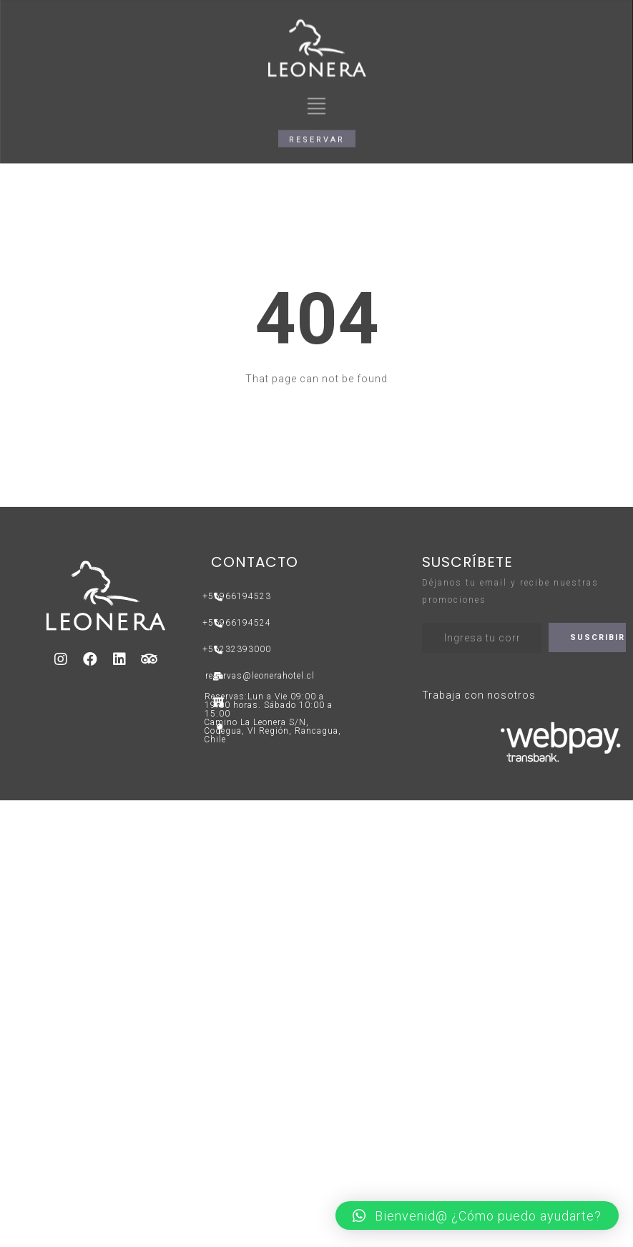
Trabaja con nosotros (479, 695)
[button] (316, 111)
